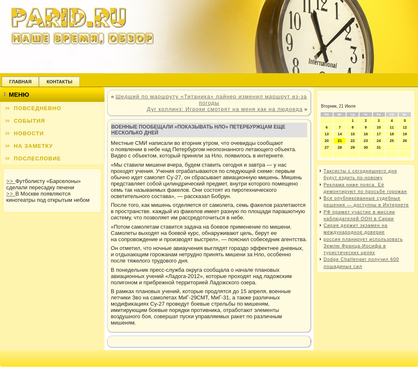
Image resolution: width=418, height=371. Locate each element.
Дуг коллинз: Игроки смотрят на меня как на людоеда (225, 109)
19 (405, 134)
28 (340, 147)
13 (327, 134)
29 (353, 147)
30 (366, 147)
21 (340, 141)
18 (392, 134)
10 (379, 127)
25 (392, 141)
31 (379, 147)
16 (366, 134)
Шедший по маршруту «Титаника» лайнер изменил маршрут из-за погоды (211, 99)
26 (405, 141)
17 (379, 134)
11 (392, 127)
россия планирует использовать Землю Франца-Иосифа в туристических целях (363, 246)
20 (327, 141)
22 (353, 141)
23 (366, 141)
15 (353, 134)
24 (379, 141)
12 (405, 127)
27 (327, 147)
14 (340, 134)
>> (10, 181)
